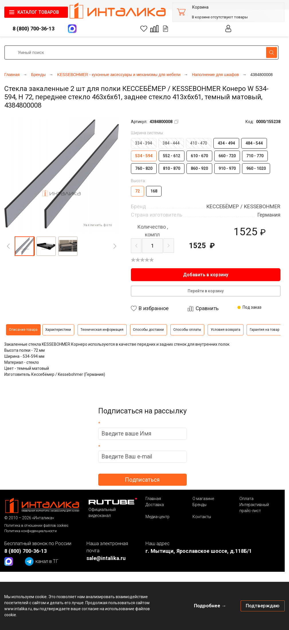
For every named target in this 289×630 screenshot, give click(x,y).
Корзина (200, 7)
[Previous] (8, 246)
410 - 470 (198, 143)
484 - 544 (254, 143)
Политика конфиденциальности (30, 531)
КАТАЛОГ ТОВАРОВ (38, 12)
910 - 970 (227, 168)
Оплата (246, 498)
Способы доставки (148, 330)
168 (153, 191)
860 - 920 (199, 168)
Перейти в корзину (206, 291)
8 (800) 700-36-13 (33, 29)
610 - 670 (199, 155)
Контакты (201, 516)
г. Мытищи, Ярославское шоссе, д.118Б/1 (199, 551)
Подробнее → (210, 605)
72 (137, 191)
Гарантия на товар (264, 330)
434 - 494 (226, 143)
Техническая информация (101, 330)
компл (152, 230)
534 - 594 (143, 155)
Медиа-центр (158, 516)
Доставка (155, 504)
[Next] (115, 246)
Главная (153, 498)
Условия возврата (225, 330)
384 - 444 (171, 143)
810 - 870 (171, 168)
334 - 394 (143, 143)
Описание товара (23, 330)
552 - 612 (171, 155)
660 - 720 (227, 155)
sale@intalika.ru (106, 558)
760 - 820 (143, 168)
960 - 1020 (256, 168)
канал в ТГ (41, 561)
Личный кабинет (228, 28)
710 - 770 (255, 155)
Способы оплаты (187, 330)
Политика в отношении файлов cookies (36, 525)
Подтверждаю (263, 605)
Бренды (199, 504)
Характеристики (58, 330)
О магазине (203, 498)
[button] (24, 246)
